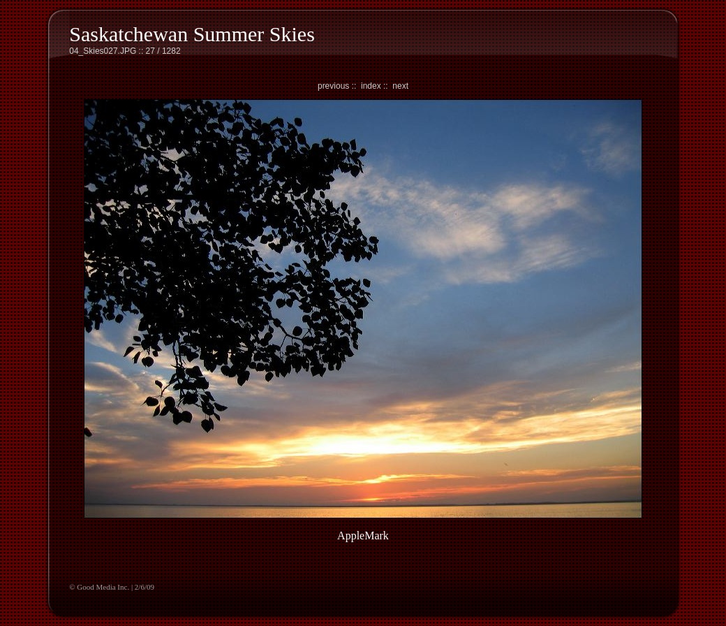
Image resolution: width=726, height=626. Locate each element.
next (400, 86)
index (371, 86)
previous (333, 86)
